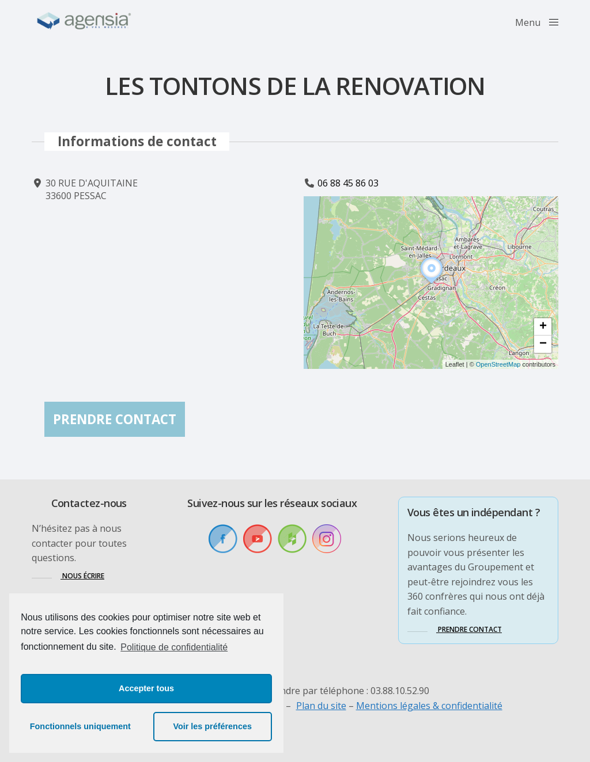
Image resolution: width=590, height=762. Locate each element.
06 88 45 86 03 (348, 183)
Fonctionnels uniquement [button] (80, 726)
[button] (431, 283)
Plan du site (321, 705)
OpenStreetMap (498, 364)
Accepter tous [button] (146, 688)
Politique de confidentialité (174, 647)
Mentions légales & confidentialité (429, 705)
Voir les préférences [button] (212, 726)
